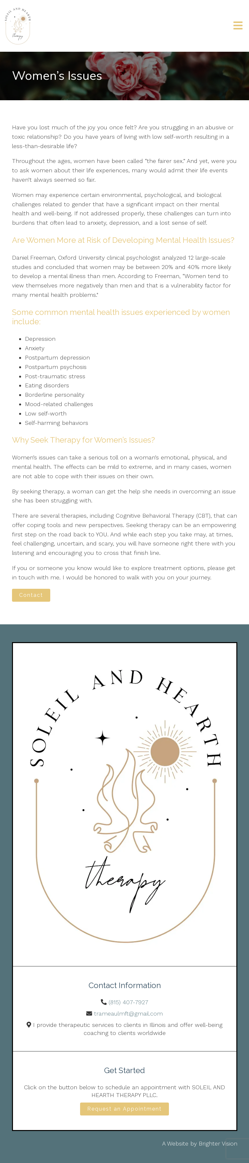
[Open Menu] (238, 26)
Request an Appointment (124, 1109)
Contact (31, 595)
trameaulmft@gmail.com (128, 1013)
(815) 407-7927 (128, 1002)
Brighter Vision (218, 1143)
